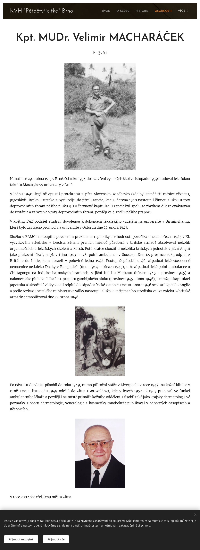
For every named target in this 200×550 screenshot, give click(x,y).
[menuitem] (100, 11)
